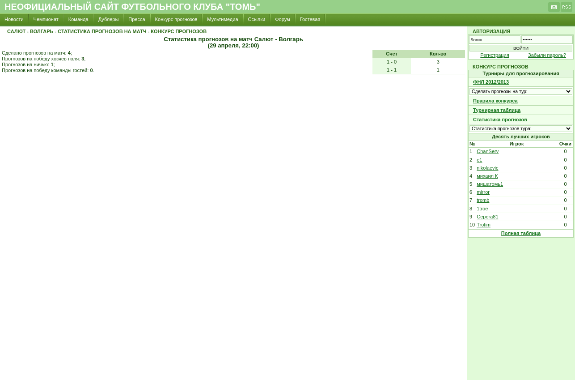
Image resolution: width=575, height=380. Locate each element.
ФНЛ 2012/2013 (491, 82)
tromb (483, 200)
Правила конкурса (495, 100)
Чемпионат (46, 19)
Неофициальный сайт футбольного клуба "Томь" (132, 7)
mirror (483, 192)
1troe (482, 208)
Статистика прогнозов (500, 119)
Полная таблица (521, 233)
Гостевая (310, 19)
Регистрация (494, 55)
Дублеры (108, 19)
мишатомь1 (490, 184)
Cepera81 (487, 216)
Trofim (483, 224)
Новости (14, 19)
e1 (479, 159)
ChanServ (488, 151)
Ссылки (257, 19)
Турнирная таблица (496, 110)
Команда (78, 19)
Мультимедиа (222, 19)
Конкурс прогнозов (176, 19)
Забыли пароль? (547, 55)
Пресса (136, 19)
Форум (282, 19)
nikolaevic (487, 168)
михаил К (487, 176)
